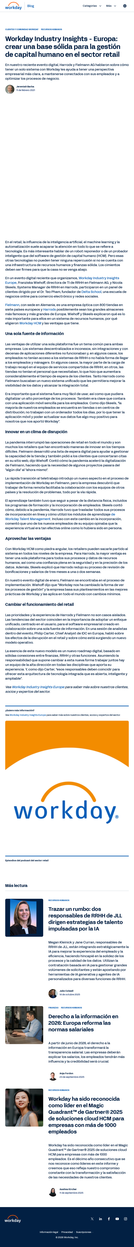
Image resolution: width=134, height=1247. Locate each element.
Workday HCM (30, 323)
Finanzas (53, 1007)
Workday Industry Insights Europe (38, 687)
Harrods (49, 309)
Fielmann (12, 305)
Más (111, 6)
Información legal (49, 1232)
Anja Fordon (66, 1073)
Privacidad (67, 1232)
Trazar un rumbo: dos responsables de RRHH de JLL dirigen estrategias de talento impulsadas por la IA (85, 918)
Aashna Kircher (68, 1189)
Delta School (91, 291)
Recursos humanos (51, 29)
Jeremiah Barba (25, 86)
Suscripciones (83, 1232)
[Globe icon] (125, 6)
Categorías (92, 6)
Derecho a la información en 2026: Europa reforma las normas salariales (83, 1023)
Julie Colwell (66, 991)
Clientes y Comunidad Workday (21, 29)
